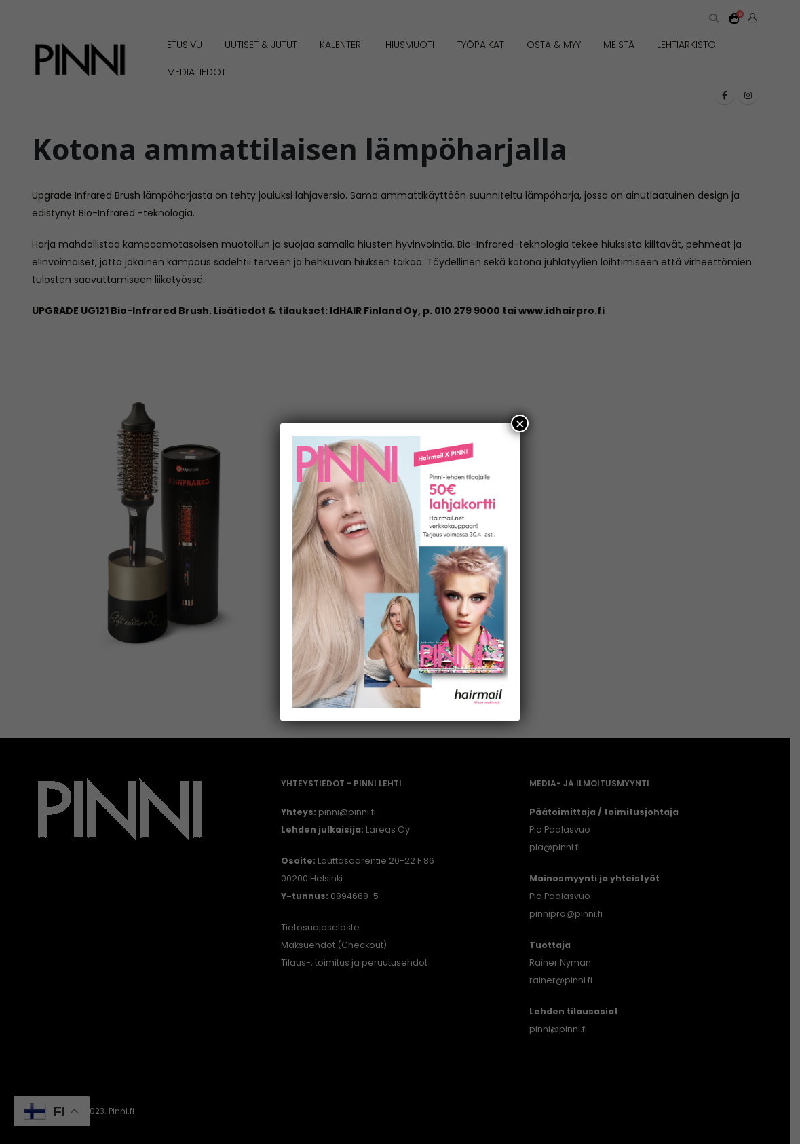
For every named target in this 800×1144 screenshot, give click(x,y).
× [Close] (520, 423)
